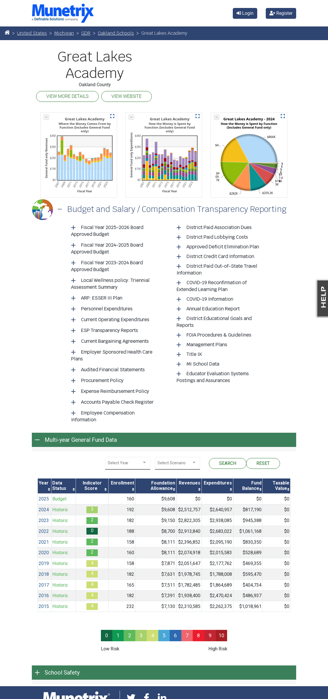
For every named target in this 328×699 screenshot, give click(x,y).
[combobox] (127, 463)
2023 (44, 520)
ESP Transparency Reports (109, 330)
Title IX (194, 354)
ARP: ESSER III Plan (101, 298)
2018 (44, 574)
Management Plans (206, 345)
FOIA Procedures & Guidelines (218, 335)
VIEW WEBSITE (126, 96)
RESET (263, 463)
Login (245, 13)
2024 (44, 509)
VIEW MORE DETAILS (67, 96)
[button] (112, 116)
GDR (85, 33)
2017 (44, 585)
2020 (44, 552)
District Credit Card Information (220, 256)
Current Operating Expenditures (115, 320)
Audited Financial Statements (113, 370)
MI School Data (202, 364)
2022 (44, 531)
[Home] (7, 32)
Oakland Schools (116, 33)
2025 (44, 499)
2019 (44, 563)
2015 (44, 606)
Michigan (64, 33)
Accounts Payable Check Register (117, 402)
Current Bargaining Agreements (115, 341)
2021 (44, 542)
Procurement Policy (102, 380)
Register (280, 13)
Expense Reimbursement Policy (115, 391)
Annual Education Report (213, 309)
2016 (44, 595)
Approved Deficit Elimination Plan (222, 247)
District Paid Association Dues (219, 227)
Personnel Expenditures (106, 309)
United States (32, 33)
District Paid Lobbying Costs (217, 237)
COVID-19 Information (209, 299)
